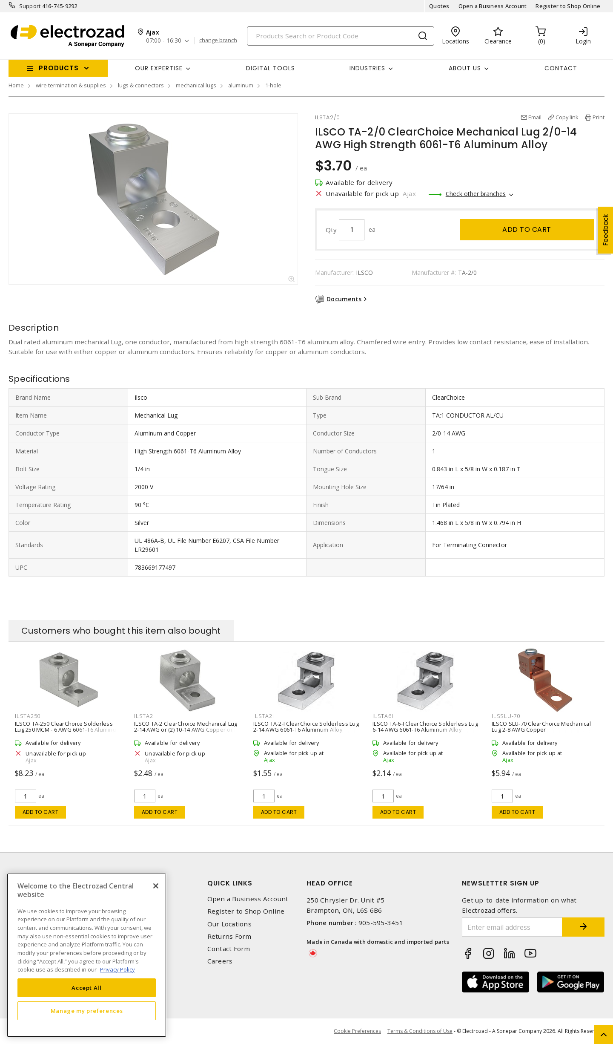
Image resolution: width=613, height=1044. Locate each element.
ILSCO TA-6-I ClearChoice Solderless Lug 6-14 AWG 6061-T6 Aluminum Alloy (425, 726)
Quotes (439, 6)
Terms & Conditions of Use (420, 1031)
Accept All (87, 988)
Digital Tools (270, 68)
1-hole (273, 85)
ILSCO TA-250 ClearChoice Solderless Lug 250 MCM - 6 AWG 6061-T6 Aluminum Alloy (68, 729)
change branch (218, 40)
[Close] (155, 886)
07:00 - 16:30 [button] (163, 40)
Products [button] (59, 67)
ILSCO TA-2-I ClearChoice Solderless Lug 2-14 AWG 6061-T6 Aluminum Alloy (306, 726)
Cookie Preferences (357, 1031)
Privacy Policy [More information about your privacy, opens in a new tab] (117, 969)
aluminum (240, 85)
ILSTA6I (382, 716)
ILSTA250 (27, 716)
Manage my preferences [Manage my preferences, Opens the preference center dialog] (87, 1011)
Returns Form (229, 936)
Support (30, 6)
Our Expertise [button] (159, 68)
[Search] (340, 36)
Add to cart (526, 229)
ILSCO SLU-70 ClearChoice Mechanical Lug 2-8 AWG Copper (541, 726)
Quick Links (229, 883)
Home (16, 85)
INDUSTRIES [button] (367, 68)
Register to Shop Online (568, 6)
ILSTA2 (143, 716)
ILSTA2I (263, 716)
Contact (560, 68)
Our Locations (229, 924)
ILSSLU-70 (506, 716)
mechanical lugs (196, 85)
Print (598, 117)
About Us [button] (465, 68)
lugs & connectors (141, 85)
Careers (220, 961)
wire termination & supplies (71, 85)
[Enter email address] (512, 927)
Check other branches (476, 194)
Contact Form (228, 949)
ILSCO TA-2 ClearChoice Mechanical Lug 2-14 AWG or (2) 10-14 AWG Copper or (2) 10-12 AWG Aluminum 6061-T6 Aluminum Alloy (187, 732)
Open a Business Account (492, 6)
